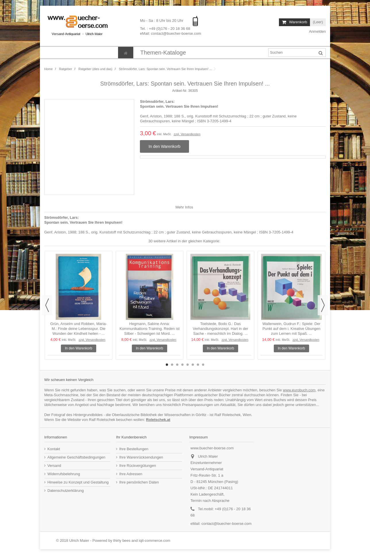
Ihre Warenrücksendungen (141, 457)
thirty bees (121, 540)
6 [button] (193, 364)
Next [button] (323, 305)
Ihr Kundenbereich (131, 437)
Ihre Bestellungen (133, 449)
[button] (163, 52)
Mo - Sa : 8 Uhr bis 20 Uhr (162, 20)
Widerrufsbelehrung (63, 474)
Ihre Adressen (130, 474)
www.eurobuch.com (299, 390)
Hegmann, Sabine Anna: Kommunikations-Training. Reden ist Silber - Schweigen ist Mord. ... (150, 329)
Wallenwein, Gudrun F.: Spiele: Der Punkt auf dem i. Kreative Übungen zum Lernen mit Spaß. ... (292, 329)
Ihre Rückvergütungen (137, 465)
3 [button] (177, 364)
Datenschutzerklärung (65, 490)
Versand (54, 465)
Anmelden (317, 31)
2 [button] (172, 364)
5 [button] (187, 364)
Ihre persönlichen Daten (139, 482)
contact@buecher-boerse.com (226, 523)
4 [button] (182, 364)
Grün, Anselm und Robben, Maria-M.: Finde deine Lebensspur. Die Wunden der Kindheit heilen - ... (78, 329)
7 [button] (198, 364)
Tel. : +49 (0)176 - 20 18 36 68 (165, 28)
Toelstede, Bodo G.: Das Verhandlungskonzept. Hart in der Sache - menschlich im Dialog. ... (220, 329)
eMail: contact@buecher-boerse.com (170, 33)
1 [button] (167, 364)
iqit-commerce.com (154, 540)
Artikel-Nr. (179, 91)
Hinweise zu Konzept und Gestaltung (78, 482)
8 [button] (203, 364)
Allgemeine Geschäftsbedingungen (76, 457)
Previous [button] (47, 305)
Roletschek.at (158, 419)
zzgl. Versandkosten (187, 134)
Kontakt (53, 449)
